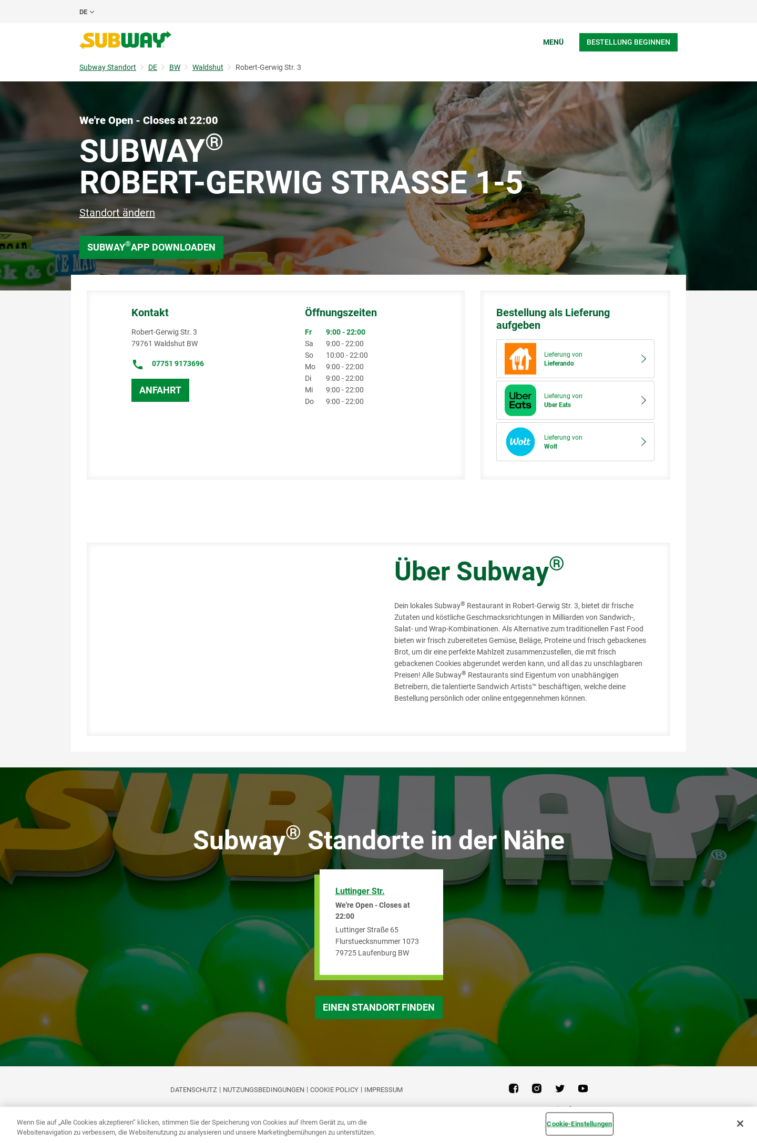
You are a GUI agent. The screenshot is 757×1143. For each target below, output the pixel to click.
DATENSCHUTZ (193, 1090)
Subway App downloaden (151, 246)
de (83, 11)
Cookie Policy (334, 1090)
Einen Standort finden (379, 1007)
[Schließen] (740, 1123)
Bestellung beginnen (628, 42)
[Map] (229, 639)
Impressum (383, 1090)
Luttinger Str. (360, 891)
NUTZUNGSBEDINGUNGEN (263, 1090)
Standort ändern (117, 212)
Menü (553, 42)
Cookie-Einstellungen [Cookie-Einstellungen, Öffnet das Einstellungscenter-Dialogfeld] (579, 1124)
